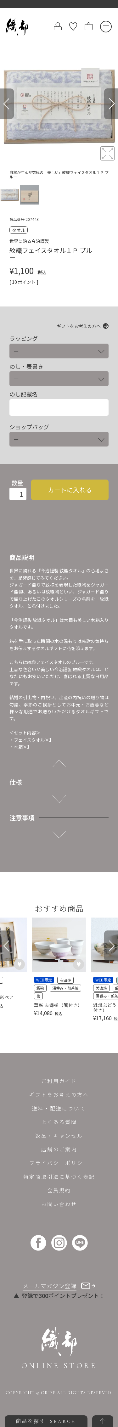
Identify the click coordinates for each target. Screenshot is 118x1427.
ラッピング (23, 338)
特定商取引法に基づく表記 (59, 1176)
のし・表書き (26, 366)
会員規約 (59, 1190)
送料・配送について (59, 1108)
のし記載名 (23, 394)
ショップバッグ (29, 427)
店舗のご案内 (59, 1149)
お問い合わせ (59, 1204)
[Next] (111, 103)
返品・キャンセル (59, 1135)
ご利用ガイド (59, 1081)
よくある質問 (59, 1122)
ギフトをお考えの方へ (79, 326)
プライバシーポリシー (59, 1162)
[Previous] (7, 103)
